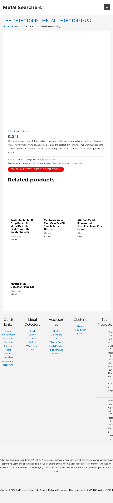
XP (32, 349)
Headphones (56, 349)
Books (56, 331)
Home (8, 331)
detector (17, 163)
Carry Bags (56, 334)
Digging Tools (56, 342)
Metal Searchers (22, 7)
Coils (56, 338)
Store (8, 349)
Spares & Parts (21, 131)
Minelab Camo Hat (52, 163)
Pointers (56, 353)
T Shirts (80, 333)
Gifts (10, 131)
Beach (32, 331)
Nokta (32, 342)
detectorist (27, 163)
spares (75, 163)
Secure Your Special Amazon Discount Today (36, 169)
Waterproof (32, 346)
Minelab (32, 338)
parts (69, 163)
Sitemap (8, 346)
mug (64, 163)
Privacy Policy (8, 334)
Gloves (80, 326)
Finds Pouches (56, 346)
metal (40, 163)
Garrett (32, 334)
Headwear (80, 329)
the (80, 163)
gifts (35, 163)
